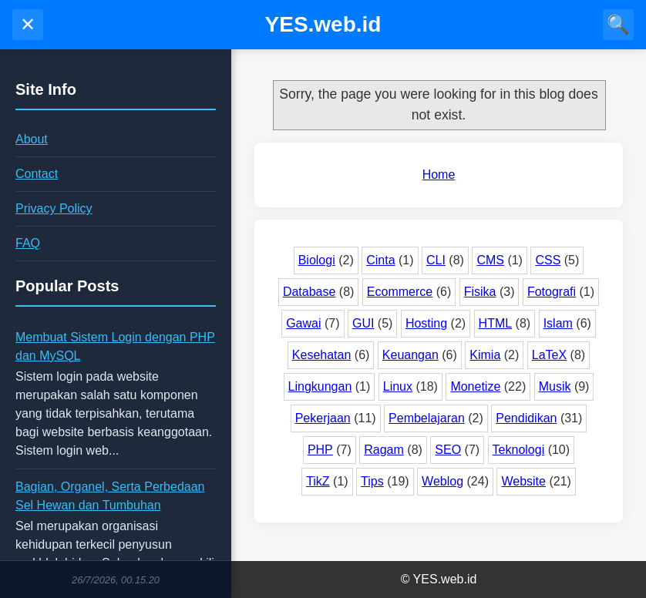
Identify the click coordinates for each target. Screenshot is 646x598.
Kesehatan (322, 354)
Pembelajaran (427, 418)
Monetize (475, 386)
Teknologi (519, 449)
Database (309, 291)
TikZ (318, 481)
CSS (547, 260)
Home (439, 174)
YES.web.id (323, 24)
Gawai (303, 323)
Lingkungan (320, 386)
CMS (490, 260)
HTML (496, 323)
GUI (363, 323)
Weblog (442, 481)
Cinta (380, 260)
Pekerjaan (323, 418)
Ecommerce (399, 291)
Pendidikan (526, 418)
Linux (397, 386)
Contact (36, 173)
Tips (372, 481)
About (31, 139)
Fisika (480, 291)
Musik (555, 386)
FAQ (27, 243)
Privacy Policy (54, 208)
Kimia (484, 354)
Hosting (426, 323)
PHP (320, 449)
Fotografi (551, 291)
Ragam (384, 449)
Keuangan (410, 354)
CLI (436, 260)
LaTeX (549, 354)
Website (523, 481)
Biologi (316, 260)
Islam (558, 323)
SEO (448, 449)
